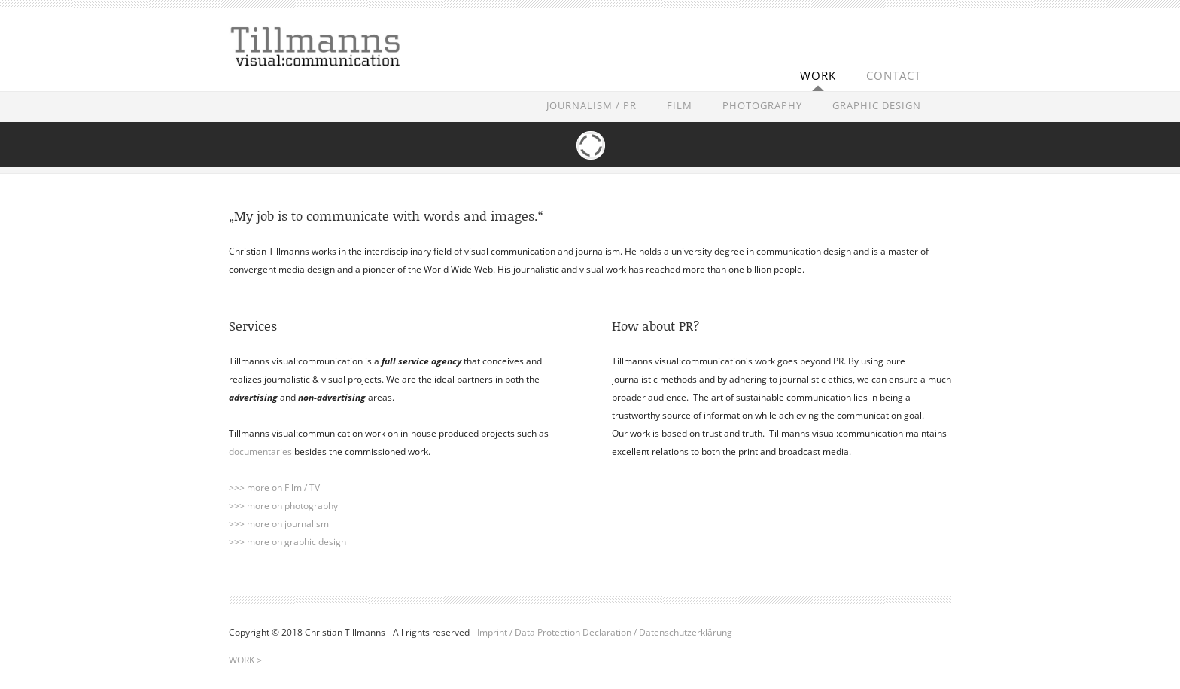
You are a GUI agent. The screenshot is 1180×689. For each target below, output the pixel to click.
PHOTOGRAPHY (762, 105)
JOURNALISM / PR (591, 105)
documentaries (260, 451)
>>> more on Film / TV (274, 487)
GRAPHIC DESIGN (876, 105)
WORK (818, 75)
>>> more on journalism (279, 523)
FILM (679, 105)
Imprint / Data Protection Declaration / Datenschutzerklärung (604, 632)
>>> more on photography (283, 505)
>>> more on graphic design (287, 541)
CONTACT (893, 75)
